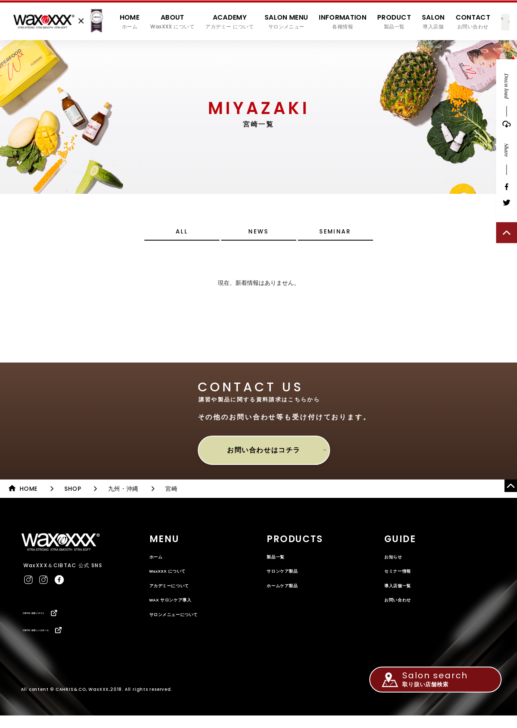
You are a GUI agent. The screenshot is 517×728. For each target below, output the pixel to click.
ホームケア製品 (288, 594)
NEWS (258, 237)
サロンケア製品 (288, 579)
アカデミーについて (177, 594)
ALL (181, 237)
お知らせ (396, 564)
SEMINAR (335, 237)
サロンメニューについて (183, 622)
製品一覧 (279, 564)
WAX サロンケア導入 (179, 608)
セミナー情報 (402, 579)
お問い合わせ (402, 608)
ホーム (158, 564)
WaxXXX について (175, 579)
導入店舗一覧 (402, 594)
